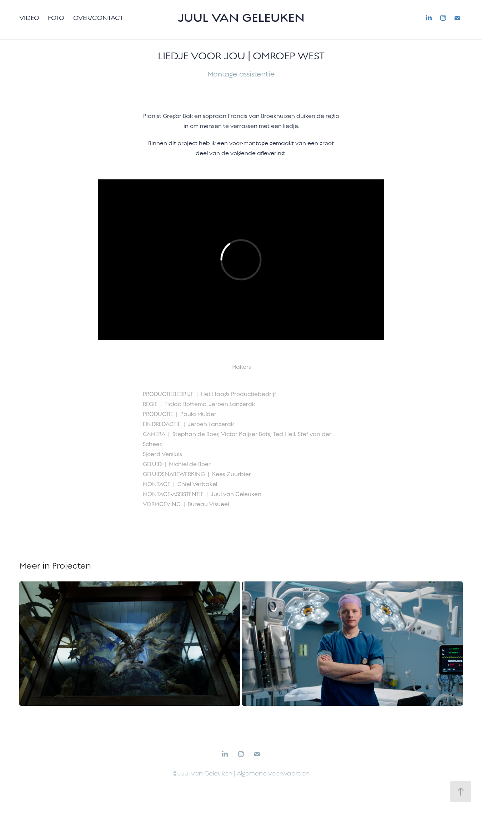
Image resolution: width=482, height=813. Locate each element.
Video (29, 17)
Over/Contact (98, 17)
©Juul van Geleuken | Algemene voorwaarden (241, 773)
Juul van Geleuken (241, 18)
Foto (56, 17)
